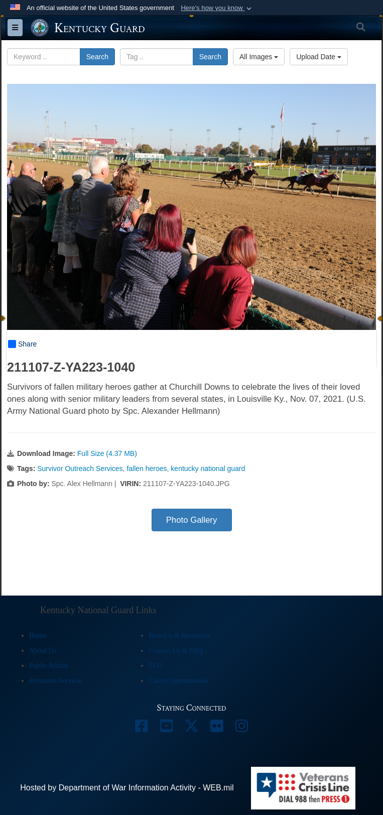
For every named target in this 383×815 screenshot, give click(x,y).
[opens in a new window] (141, 728)
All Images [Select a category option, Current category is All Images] (258, 57)
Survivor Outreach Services (79, 468)
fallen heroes (146, 468)
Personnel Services (55, 680)
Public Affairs (48, 665)
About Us (42, 650)
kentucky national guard (208, 468)
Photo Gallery (191, 520)
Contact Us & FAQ (175, 650)
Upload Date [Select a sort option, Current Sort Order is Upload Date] (318, 57)
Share (22, 344)
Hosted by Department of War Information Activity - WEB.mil (126, 787)
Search (97, 57)
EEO (155, 665)
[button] (217, 8)
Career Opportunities (178, 680)
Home (37, 635)
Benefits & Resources (179, 635)
